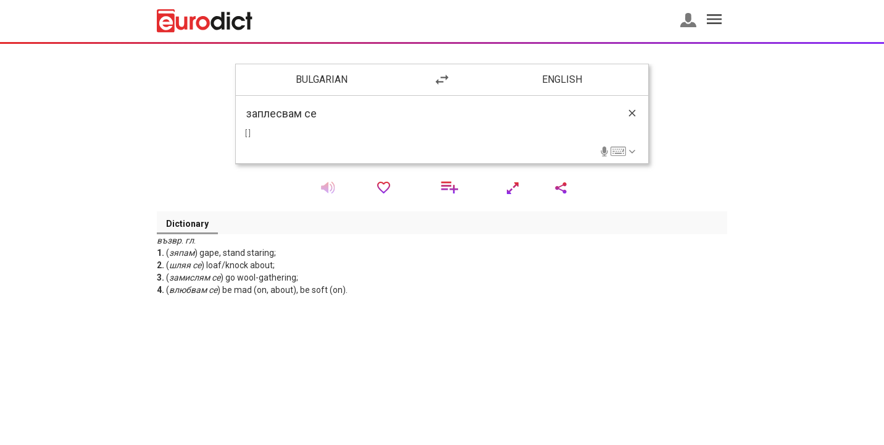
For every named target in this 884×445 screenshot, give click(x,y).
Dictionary (187, 224)
